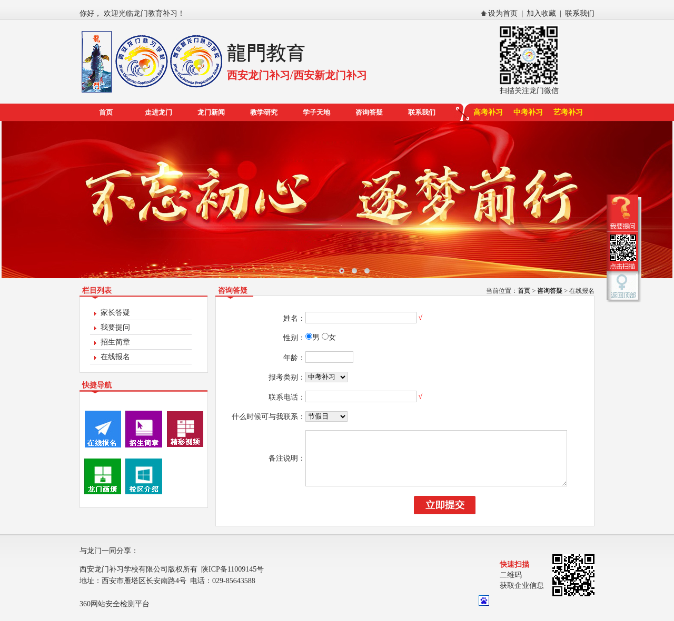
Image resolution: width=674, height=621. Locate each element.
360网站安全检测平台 (115, 615)
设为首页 (503, 13)
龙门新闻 (211, 112)
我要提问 (115, 327)
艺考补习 (568, 112)
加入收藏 (541, 13)
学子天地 (316, 112)
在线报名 (115, 357)
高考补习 (488, 112)
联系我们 (579, 13)
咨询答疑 (369, 112)
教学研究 (263, 112)
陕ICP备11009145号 (232, 580)
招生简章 (115, 342)
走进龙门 (158, 112)
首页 (106, 112)
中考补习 (528, 112)
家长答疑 (115, 313)
